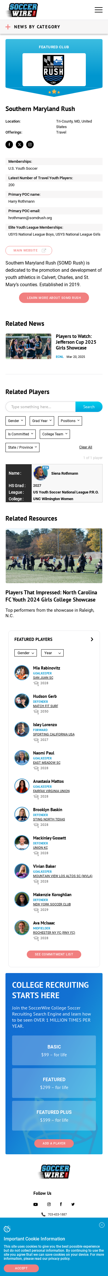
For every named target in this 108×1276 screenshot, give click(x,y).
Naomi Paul (43, 753)
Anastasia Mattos (48, 781)
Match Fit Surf (45, 706)
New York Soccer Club (52, 904)
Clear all (85, 447)
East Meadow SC (46, 763)
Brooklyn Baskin (47, 809)
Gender (13, 421)
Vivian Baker (44, 866)
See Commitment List (54, 954)
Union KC (40, 848)
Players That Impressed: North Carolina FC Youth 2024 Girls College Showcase (51, 596)
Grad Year (40, 421)
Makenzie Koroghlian (52, 894)
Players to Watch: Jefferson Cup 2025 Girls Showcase (76, 342)
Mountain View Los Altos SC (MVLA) (62, 876)
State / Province (20, 447)
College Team (52, 434)
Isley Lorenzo (45, 724)
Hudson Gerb (45, 696)
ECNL (60, 357)
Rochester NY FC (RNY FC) (54, 933)
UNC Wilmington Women (53, 499)
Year (48, 653)
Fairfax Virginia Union (51, 791)
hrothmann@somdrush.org (30, 218)
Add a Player (54, 1143)
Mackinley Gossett (49, 838)
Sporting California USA (54, 734)
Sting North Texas (49, 819)
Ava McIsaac (44, 923)
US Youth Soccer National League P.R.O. (66, 492)
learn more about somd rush (54, 298)
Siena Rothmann (64, 473)
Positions (68, 421)
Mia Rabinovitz (46, 668)
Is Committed (18, 434)
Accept (21, 1268)
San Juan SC (43, 678)
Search (89, 406)
